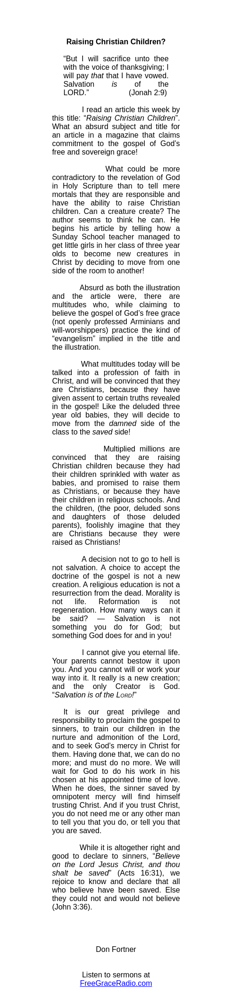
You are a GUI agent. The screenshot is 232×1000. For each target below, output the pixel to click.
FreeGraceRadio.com (116, 983)
